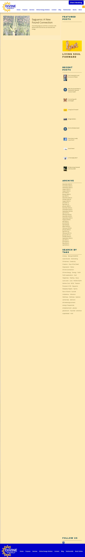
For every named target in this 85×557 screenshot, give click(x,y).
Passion (77, 283)
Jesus (77, 278)
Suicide (73, 291)
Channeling (74, 259)
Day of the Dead (74, 264)
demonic (72, 300)
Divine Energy (66, 272)
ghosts (75, 308)
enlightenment (67, 308)
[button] (83, 6)
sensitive (79, 310)
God (75, 275)
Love (71, 280)
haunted (72, 310)
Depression (65, 267)
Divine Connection (68, 269)
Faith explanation (67, 275)
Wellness (72, 297)
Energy (74, 272)
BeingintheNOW (73, 256)
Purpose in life (66, 286)
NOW (72, 283)
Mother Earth (77, 280)
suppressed (65, 313)
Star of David (66, 291)
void (71, 313)
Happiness (65, 278)
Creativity (73, 261)
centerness (65, 300)
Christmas (65, 261)
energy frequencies (68, 305)
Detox (72, 267)
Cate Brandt (66, 259)
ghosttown (65, 310)
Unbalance (65, 294)
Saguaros (75, 286)
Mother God (66, 283)
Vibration (73, 294)
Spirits (75, 289)
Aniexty (64, 256)
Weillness (65, 297)
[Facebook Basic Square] (63, 543)
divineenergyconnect (68, 302)
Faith (79, 272)
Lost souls (65, 280)
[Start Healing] (76, 2)
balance (78, 297)
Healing (72, 278)
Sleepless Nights (67, 289)
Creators (65, 264)
